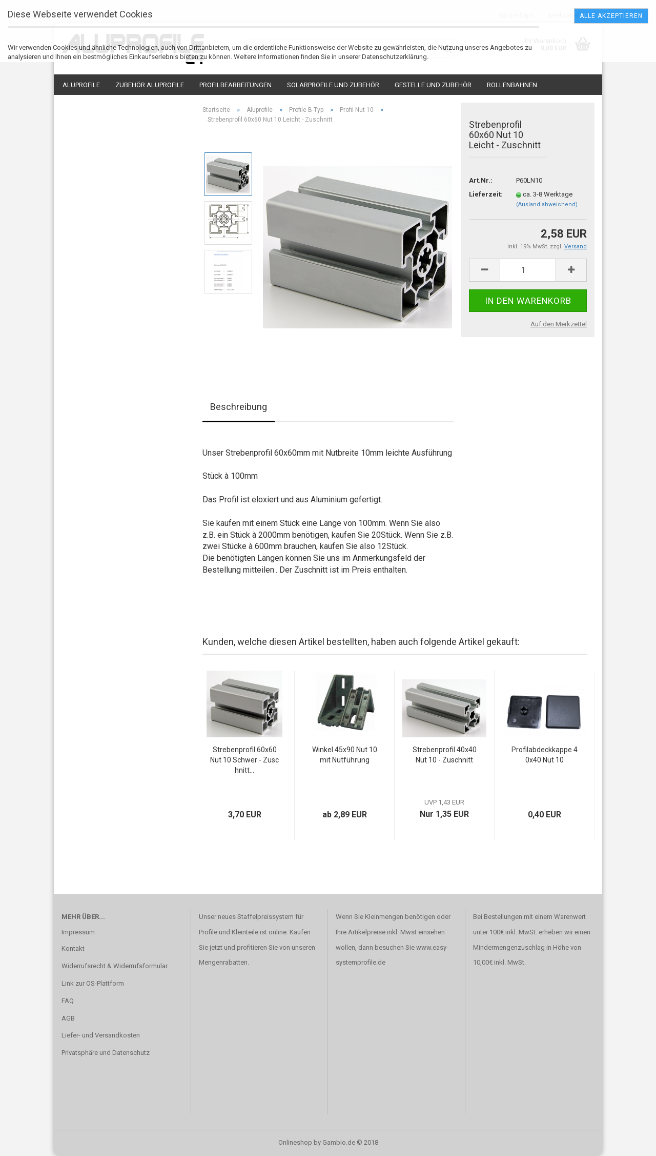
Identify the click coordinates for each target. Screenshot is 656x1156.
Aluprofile (81, 85)
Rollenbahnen (512, 85)
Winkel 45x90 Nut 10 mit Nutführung (344, 755)
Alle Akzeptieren (611, 15)
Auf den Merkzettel (558, 324)
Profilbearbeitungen (235, 85)
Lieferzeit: (485, 194)
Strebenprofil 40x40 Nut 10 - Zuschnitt (445, 755)
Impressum (78, 932)
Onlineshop (295, 1142)
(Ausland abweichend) (547, 204)
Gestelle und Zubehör (433, 85)
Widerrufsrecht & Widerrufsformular (114, 966)
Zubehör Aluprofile (149, 85)
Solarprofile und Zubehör (333, 85)
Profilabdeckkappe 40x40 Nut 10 (544, 755)
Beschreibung (238, 406)
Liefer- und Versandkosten (100, 1035)
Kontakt (73, 948)
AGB (68, 1018)
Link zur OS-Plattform (92, 983)
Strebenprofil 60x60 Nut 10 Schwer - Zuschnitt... (244, 760)
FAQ (67, 1001)
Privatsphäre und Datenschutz (105, 1052)
